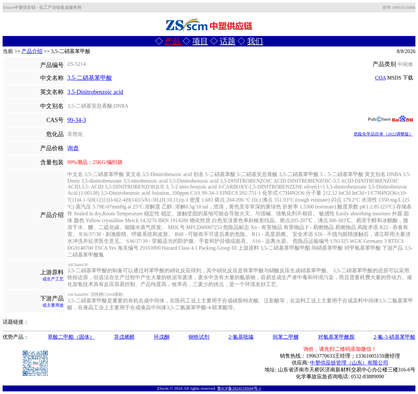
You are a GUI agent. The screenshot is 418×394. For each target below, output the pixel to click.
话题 (227, 41)
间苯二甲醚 (286, 337)
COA (380, 78)
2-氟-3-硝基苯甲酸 (394, 337)
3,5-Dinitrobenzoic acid (95, 92)
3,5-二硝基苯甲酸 (89, 78)
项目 (200, 41)
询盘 (73, 148)
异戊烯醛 (124, 337)
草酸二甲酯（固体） (71, 337)
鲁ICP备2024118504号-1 (239, 388)
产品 (173, 41)
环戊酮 (161, 337)
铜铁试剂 (198, 337)
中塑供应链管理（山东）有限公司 (349, 363)
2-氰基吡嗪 (241, 337)
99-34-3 (76, 120)
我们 (255, 41)
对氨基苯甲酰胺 (336, 337)
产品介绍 (32, 51)
